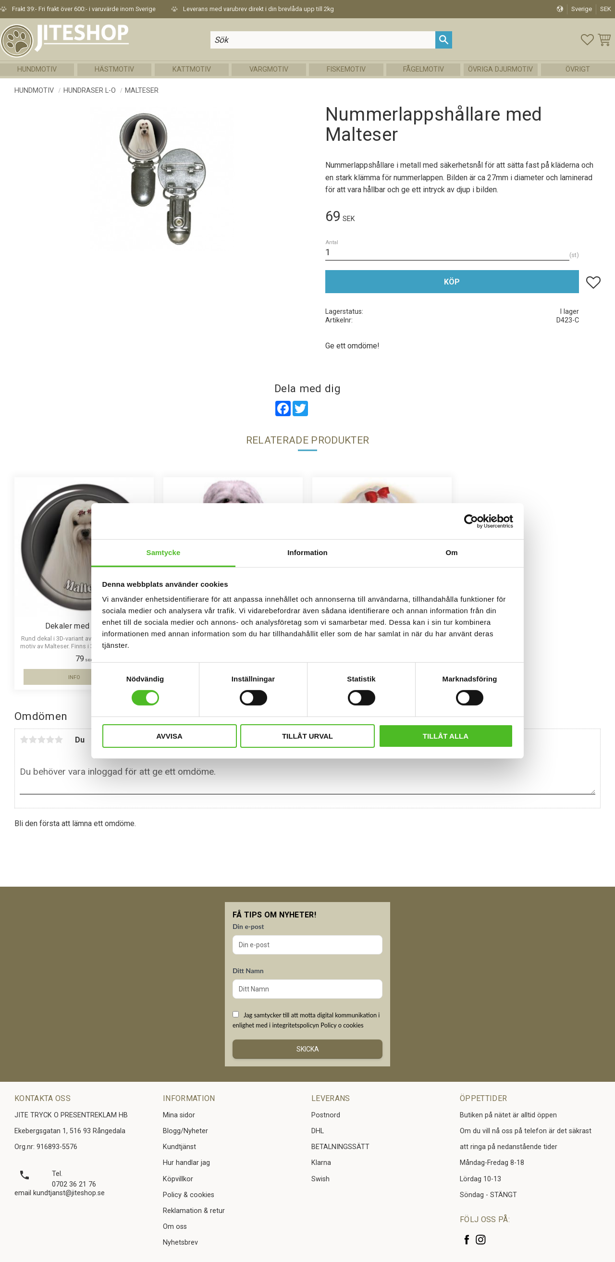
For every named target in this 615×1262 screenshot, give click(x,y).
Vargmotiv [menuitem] (268, 69)
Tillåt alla (445, 736)
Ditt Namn (248, 970)
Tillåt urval (307, 736)
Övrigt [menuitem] (578, 69)
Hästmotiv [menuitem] (114, 69)
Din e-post (248, 926)
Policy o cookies (341, 1025)
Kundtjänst (179, 1147)
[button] (587, 39)
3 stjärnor (41, 739)
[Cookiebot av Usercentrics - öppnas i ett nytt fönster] (471, 521)
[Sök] (443, 39)
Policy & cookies (188, 1195)
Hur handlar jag (186, 1163)
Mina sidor (179, 1115)
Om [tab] (451, 552)
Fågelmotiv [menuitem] (423, 69)
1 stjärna (24, 739)
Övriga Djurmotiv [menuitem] (500, 69)
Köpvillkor (178, 1179)
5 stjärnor (58, 739)
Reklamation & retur (194, 1211)
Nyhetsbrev (180, 1242)
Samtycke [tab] (164, 552)
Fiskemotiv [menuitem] (346, 69)
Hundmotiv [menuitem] (37, 69)
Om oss (175, 1227)
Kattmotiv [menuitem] (191, 69)
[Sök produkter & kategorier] (322, 39)
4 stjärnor (50, 739)
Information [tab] (307, 552)
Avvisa (169, 736)
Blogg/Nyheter (185, 1131)
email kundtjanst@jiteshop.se (59, 1193)
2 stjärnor (32, 739)
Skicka (307, 1049)
